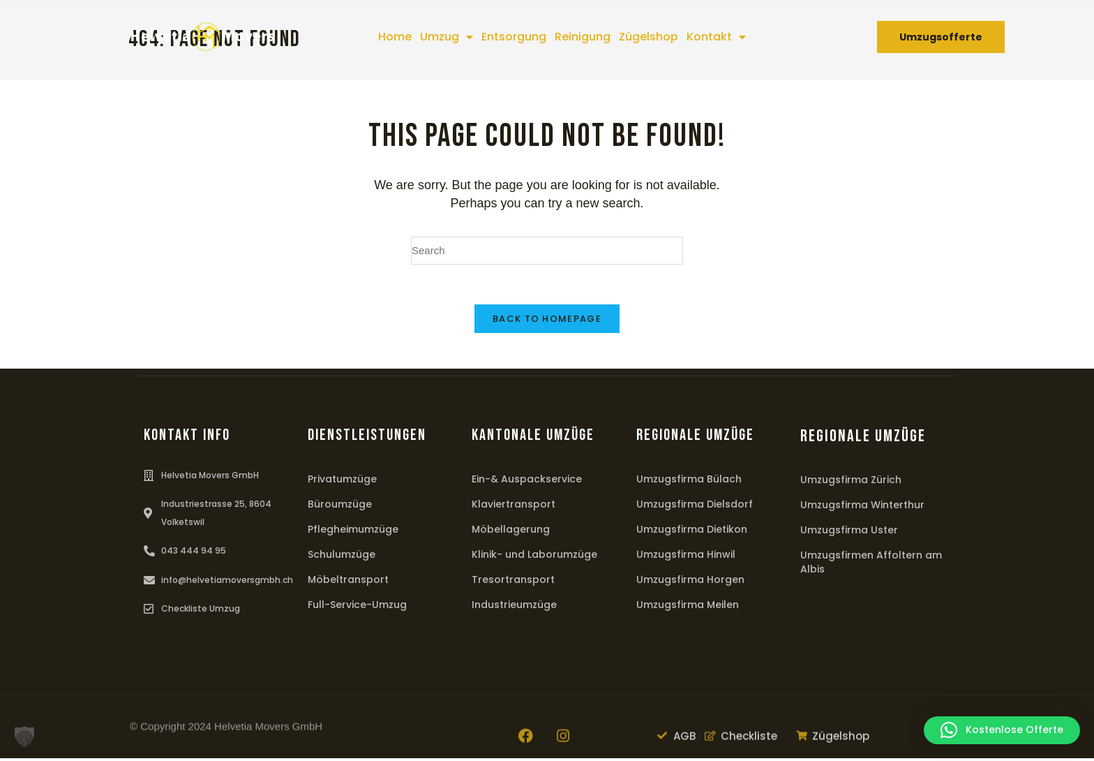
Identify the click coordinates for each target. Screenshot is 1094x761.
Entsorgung (513, 37)
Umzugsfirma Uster (849, 533)
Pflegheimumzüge (353, 532)
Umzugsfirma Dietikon (691, 532)
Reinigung (582, 37)
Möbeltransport (348, 582)
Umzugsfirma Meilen (687, 607)
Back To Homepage (547, 321)
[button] (24, 736)
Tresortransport (513, 582)
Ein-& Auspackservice (527, 482)
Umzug (446, 37)
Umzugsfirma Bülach (689, 482)
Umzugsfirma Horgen (690, 582)
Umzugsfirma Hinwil (685, 557)
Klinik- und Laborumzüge (534, 557)
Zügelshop (648, 37)
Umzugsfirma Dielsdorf (694, 507)
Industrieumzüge (514, 607)
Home (395, 37)
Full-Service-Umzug (357, 607)
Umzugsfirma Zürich (850, 482)
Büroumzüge (340, 507)
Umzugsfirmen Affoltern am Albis (871, 565)
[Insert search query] (547, 251)
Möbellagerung (511, 532)
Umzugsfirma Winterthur (862, 508)
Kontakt (716, 37)
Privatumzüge (342, 482)
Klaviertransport (513, 507)
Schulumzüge (341, 557)
